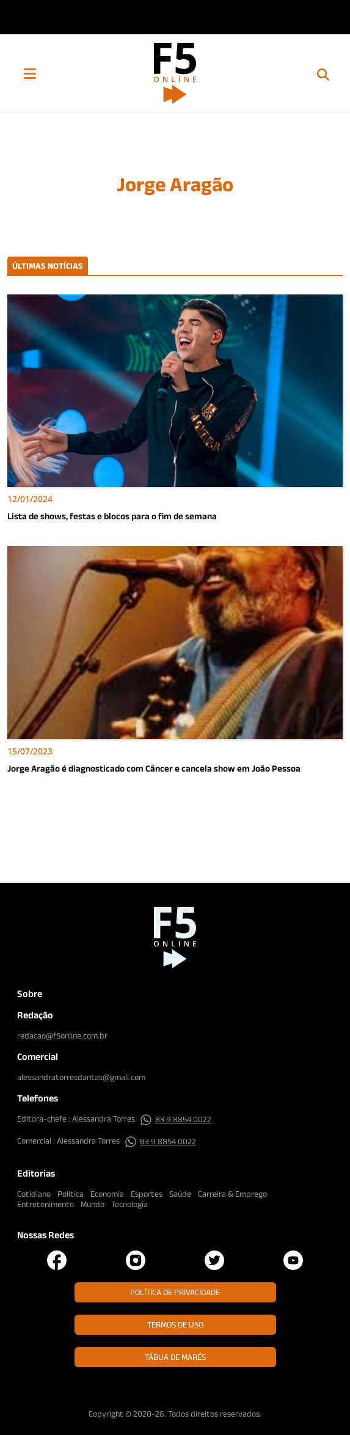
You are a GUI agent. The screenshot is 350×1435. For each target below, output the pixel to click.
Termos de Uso (175, 1324)
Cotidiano (34, 1194)
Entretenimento (45, 1204)
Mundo (92, 1204)
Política (70, 1194)
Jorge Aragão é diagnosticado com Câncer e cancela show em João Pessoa (154, 768)
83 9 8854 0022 (175, 1119)
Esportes (146, 1194)
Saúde (180, 1194)
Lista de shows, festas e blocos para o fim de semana (112, 516)
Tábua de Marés (175, 1357)
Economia (107, 1194)
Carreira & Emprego (232, 1194)
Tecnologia (129, 1204)
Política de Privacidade (175, 1292)
